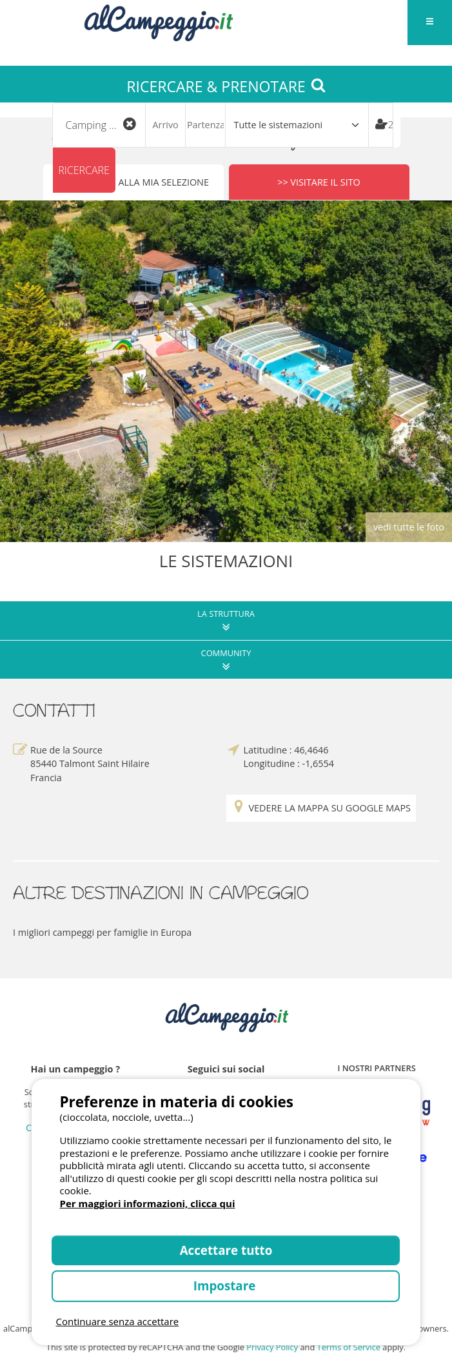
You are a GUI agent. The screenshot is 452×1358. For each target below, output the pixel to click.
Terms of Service (348, 1345)
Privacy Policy (272, 1345)
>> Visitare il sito (318, 180)
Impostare (226, 1285)
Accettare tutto (226, 1250)
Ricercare (84, 170)
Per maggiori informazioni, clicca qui (147, 1203)
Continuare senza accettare (117, 1321)
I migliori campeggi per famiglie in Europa (102, 930)
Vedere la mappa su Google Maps (321, 806)
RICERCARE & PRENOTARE (225, 86)
